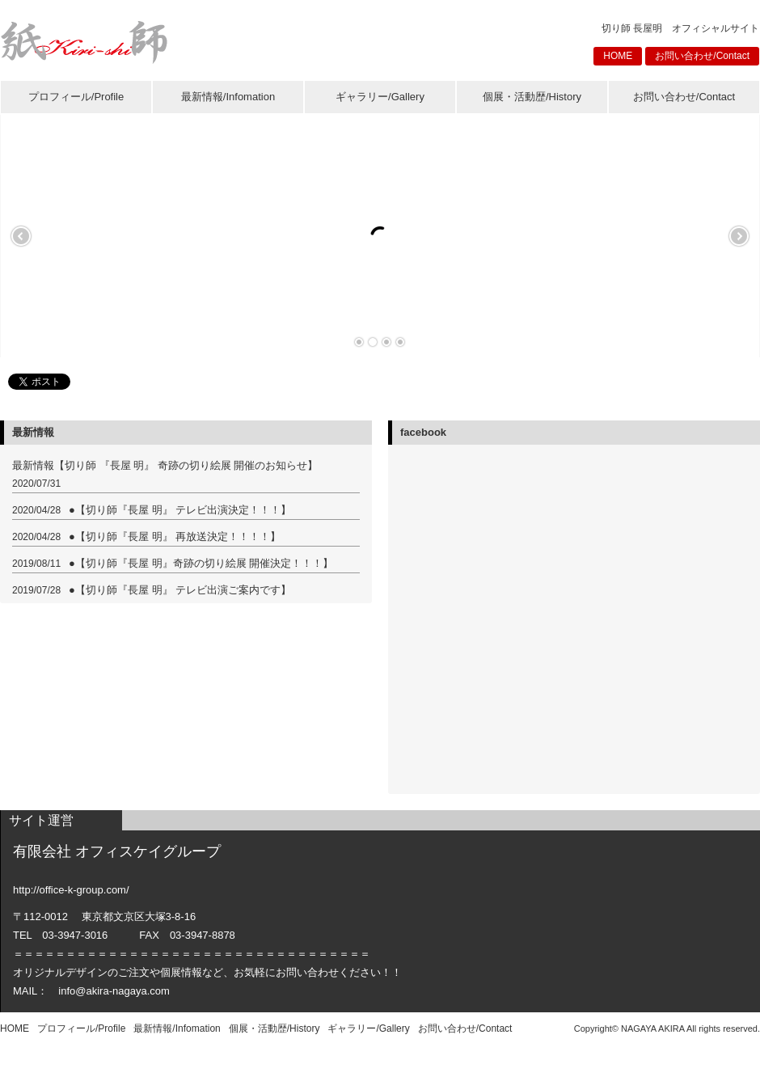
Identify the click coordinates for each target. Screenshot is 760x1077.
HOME (617, 55)
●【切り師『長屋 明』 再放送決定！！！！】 (175, 536)
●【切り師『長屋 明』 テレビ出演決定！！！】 (180, 510)
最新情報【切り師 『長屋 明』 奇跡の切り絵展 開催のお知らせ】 (165, 465)
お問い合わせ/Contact (702, 55)
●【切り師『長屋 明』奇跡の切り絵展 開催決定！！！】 (201, 563)
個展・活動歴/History (532, 97)
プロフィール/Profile (76, 97)
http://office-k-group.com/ (71, 890)
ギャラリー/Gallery (380, 97)
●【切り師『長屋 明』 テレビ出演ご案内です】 (180, 590)
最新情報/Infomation (228, 97)
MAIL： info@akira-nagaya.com (91, 991)
